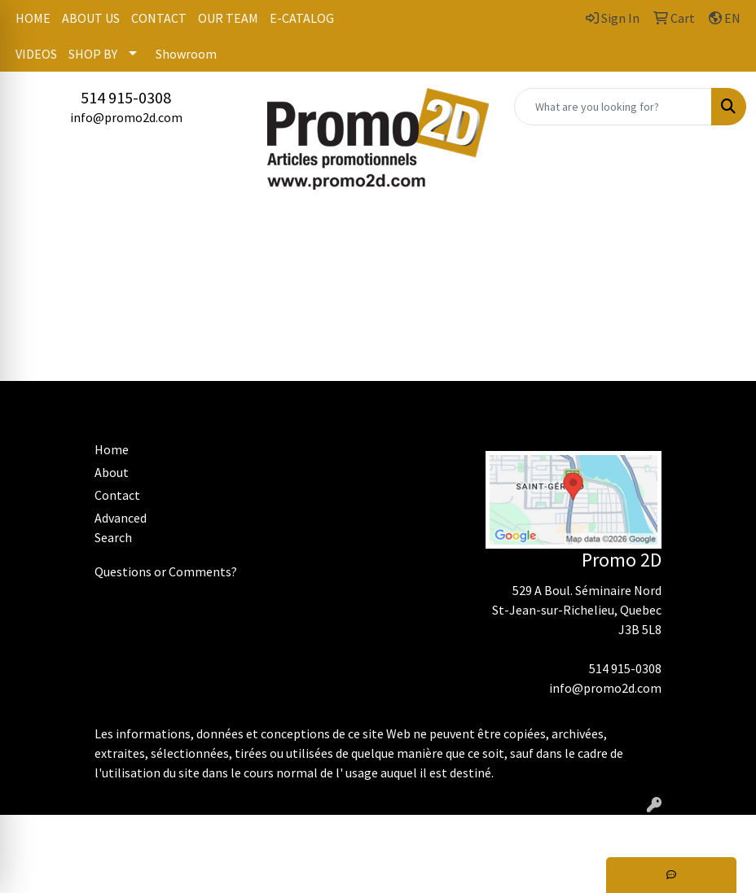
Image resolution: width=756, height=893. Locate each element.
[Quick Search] (613, 106)
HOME (33, 18)
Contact (117, 495)
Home (111, 449)
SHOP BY (92, 54)
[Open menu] (723, 230)
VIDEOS (36, 54)
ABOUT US (91, 18)
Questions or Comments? (165, 571)
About (111, 472)
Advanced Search (120, 527)
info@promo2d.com (126, 117)
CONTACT (159, 18)
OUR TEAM (228, 18)
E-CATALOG (302, 18)
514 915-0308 (126, 97)
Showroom (186, 54)
